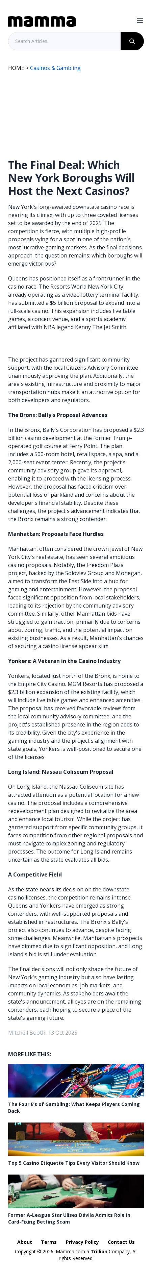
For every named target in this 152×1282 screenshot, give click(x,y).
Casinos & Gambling (55, 68)
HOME (16, 68)
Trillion (99, 1251)
